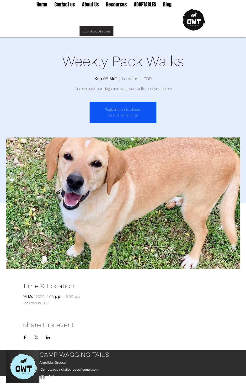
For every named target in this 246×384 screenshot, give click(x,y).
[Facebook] (42, 377)
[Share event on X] (36, 337)
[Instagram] (51, 377)
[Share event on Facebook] (24, 337)
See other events (123, 115)
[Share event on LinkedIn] (48, 337)
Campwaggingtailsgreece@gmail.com (69, 369)
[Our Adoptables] (96, 31)
